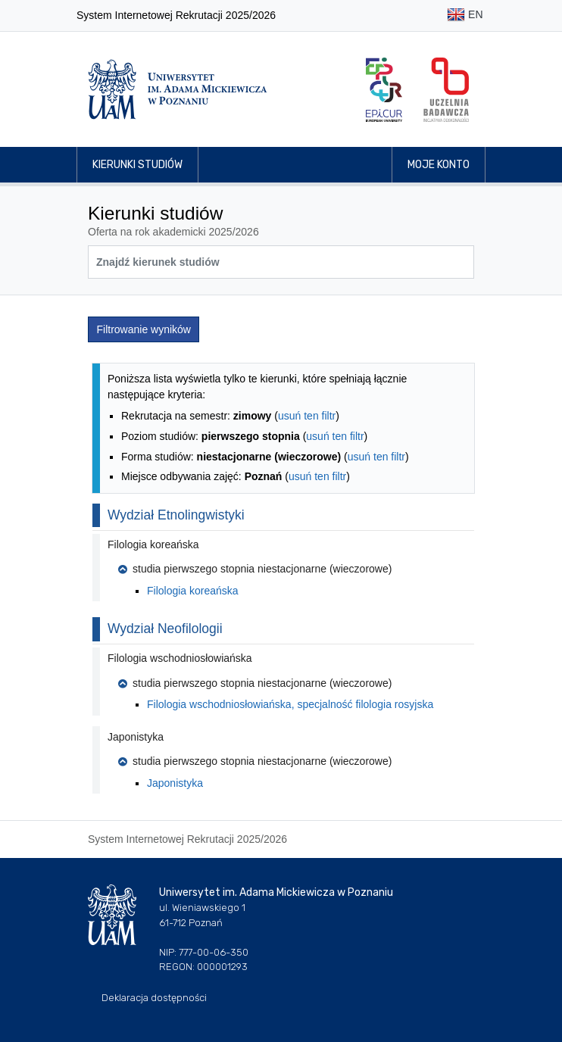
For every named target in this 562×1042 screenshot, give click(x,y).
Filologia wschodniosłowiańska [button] (180, 658)
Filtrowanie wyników (144, 329)
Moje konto (438, 164)
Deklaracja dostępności (154, 997)
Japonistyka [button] (136, 737)
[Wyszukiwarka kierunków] (281, 262)
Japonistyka (175, 783)
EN (464, 15)
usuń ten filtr (307, 416)
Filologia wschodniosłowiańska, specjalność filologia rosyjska (290, 704)
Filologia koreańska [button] (153, 544)
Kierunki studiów (137, 164)
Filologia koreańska (193, 591)
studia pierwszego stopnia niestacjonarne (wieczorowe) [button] (255, 569)
